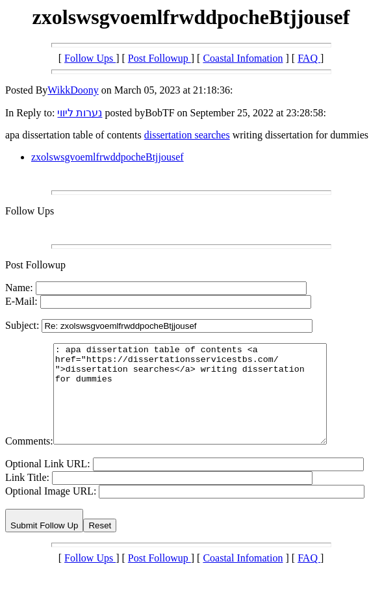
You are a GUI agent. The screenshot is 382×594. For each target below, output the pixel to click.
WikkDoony (72, 90)
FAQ (309, 58)
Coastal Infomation (243, 58)
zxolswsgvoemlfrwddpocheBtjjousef (107, 156)
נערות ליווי (79, 112)
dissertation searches (187, 134)
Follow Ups (90, 58)
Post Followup (159, 58)
